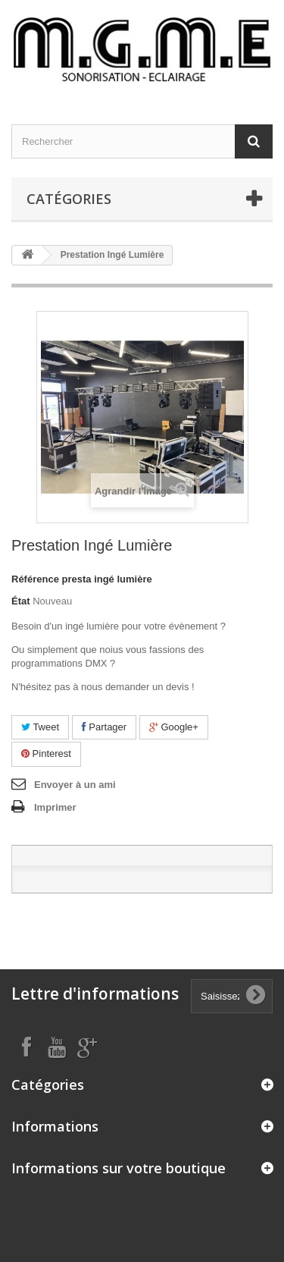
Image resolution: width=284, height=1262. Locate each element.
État (20, 601)
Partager (104, 727)
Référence (35, 579)
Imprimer (55, 807)
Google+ (173, 727)
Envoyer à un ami (75, 784)
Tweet (40, 727)
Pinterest (46, 753)
